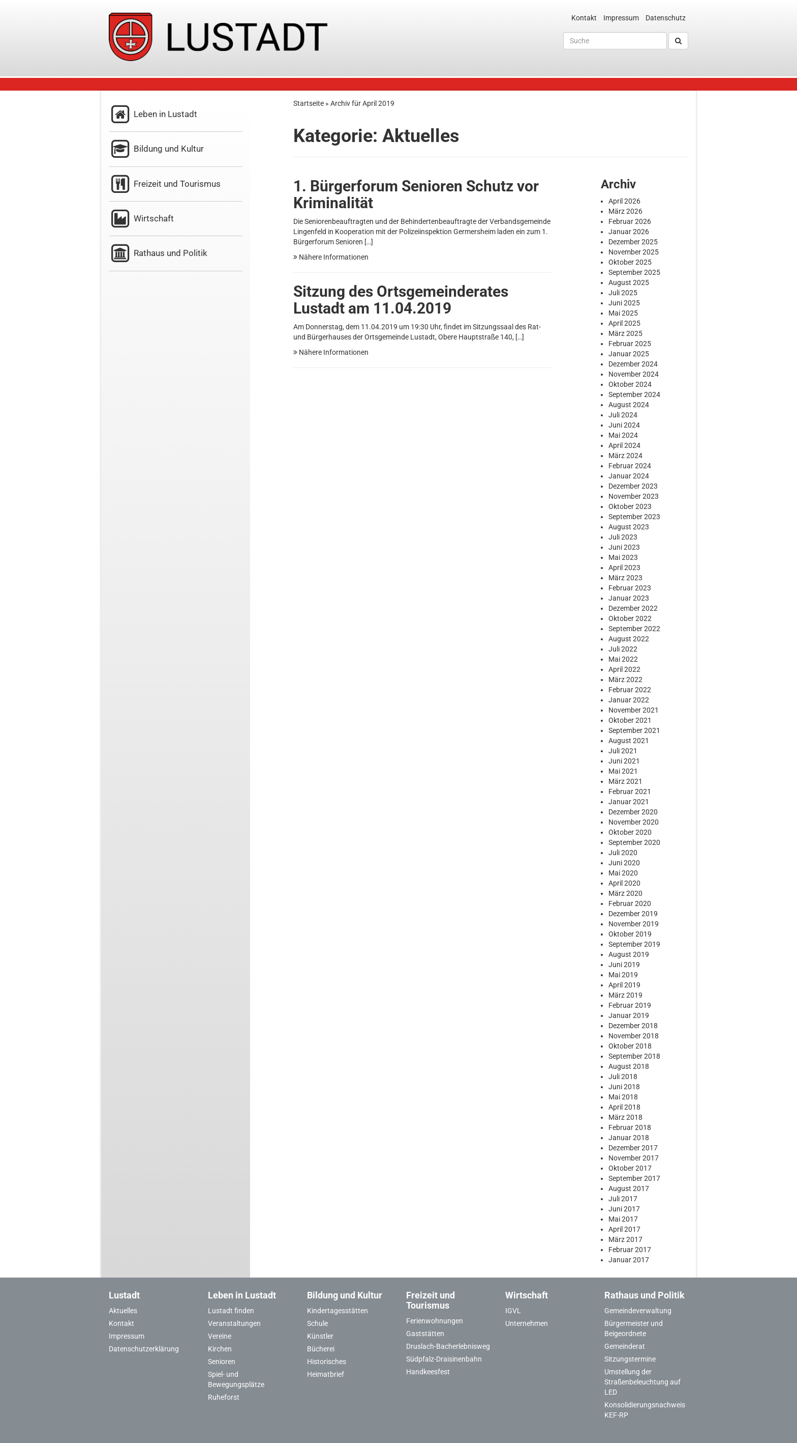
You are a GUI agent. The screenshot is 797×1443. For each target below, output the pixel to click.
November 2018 (633, 1036)
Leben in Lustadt (153, 114)
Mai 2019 (623, 975)
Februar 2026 (629, 221)
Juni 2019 (624, 964)
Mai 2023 (623, 557)
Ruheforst (223, 1397)
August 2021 (628, 741)
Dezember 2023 (633, 486)
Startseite (308, 103)
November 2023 (633, 496)
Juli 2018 (622, 1076)
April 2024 (624, 445)
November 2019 (633, 924)
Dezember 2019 (633, 914)
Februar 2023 (629, 588)
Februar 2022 (629, 690)
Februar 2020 (629, 903)
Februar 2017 (629, 1250)
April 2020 (624, 883)
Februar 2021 (629, 791)
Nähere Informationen (331, 257)
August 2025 (628, 282)
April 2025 (624, 323)
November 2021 (633, 710)
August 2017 (628, 1188)
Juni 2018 (624, 1087)
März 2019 (625, 995)
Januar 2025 (628, 354)
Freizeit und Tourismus (165, 184)
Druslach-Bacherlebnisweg (448, 1346)
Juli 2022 (622, 649)
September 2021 (634, 730)
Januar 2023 (628, 598)
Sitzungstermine (630, 1359)
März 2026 (625, 211)
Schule (317, 1323)
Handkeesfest (428, 1372)
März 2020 (625, 893)
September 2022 (634, 629)
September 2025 (634, 272)
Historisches (326, 1361)
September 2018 (634, 1056)
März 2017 (625, 1239)
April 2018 (624, 1107)
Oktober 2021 (630, 720)
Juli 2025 (622, 293)
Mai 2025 (623, 313)
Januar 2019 (628, 1015)
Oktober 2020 (630, 832)
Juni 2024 (624, 425)
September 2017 (634, 1178)
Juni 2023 (624, 547)
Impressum (621, 18)
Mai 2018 (623, 1097)
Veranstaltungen (234, 1323)
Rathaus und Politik (158, 253)
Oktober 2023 (630, 506)
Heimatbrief (325, 1374)
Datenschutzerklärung (144, 1349)
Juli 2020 (622, 852)
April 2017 (624, 1229)
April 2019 (624, 985)
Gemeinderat (624, 1346)
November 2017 (633, 1158)
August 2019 (628, 954)
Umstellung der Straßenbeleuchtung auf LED (642, 1382)
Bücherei (320, 1349)
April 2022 (624, 669)
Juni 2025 (624, 303)
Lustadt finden (231, 1311)
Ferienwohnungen (434, 1321)
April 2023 (624, 567)
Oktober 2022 (630, 618)
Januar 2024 (628, 476)
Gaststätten (425, 1333)
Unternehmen (526, 1323)
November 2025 (633, 252)
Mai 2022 (623, 659)
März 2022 (625, 679)
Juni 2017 (624, 1209)
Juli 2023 (622, 537)
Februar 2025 (629, 343)
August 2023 (628, 527)
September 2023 (634, 517)
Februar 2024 (629, 466)
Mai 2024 (623, 435)
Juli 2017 (622, 1199)
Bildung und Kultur (156, 149)
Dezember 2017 (633, 1148)
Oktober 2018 (630, 1046)
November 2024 (633, 374)
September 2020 (634, 842)
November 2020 (633, 822)
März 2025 (625, 333)
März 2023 (625, 578)
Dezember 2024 (633, 364)
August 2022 (628, 639)
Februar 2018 (629, 1127)
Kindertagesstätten (337, 1311)
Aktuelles (123, 1311)
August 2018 (628, 1066)
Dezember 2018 (633, 1026)
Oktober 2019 (630, 934)
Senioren (221, 1361)
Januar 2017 (628, 1260)
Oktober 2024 (630, 384)
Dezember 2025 (633, 242)
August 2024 (628, 405)
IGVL (513, 1311)
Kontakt (584, 18)
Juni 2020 (624, 863)
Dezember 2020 (633, 812)
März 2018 (625, 1117)
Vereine (219, 1336)
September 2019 (634, 944)
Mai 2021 (623, 771)
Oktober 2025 (630, 262)
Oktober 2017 (630, 1168)
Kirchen (220, 1349)
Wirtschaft (141, 219)
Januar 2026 (628, 232)
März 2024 (625, 455)
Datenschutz (666, 18)
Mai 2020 (623, 873)
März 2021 (625, 781)
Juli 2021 (622, 751)
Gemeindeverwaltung (637, 1311)
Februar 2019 (629, 1005)
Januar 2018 (628, 1138)
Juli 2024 (622, 415)
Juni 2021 (624, 761)
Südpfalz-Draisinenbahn (444, 1359)
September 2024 (634, 394)
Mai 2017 (623, 1219)
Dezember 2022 (633, 608)
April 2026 (624, 201)
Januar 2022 (628, 700)
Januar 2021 (628, 802)
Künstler (320, 1336)
